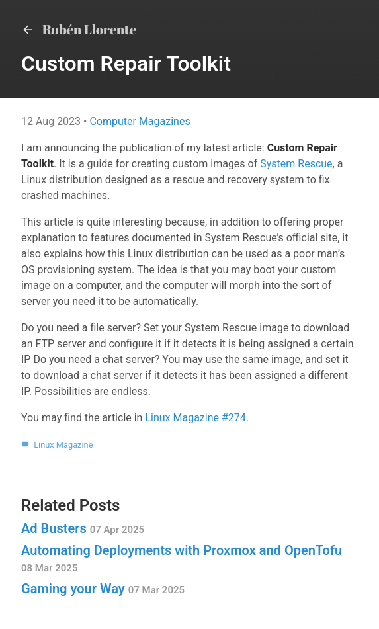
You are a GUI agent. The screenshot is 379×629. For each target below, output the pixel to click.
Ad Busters (82, 528)
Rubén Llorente (78, 29)
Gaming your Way (103, 589)
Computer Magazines (139, 121)
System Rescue (296, 163)
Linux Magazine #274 (195, 417)
